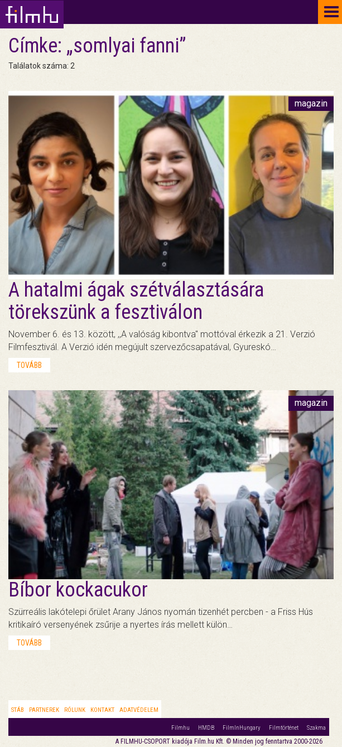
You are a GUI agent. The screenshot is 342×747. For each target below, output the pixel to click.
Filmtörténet (283, 727)
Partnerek (44, 710)
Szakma (316, 727)
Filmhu (180, 727)
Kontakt (102, 710)
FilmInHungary (242, 727)
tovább (29, 365)
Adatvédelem (138, 710)
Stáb (17, 710)
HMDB (206, 727)
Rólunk (74, 710)
